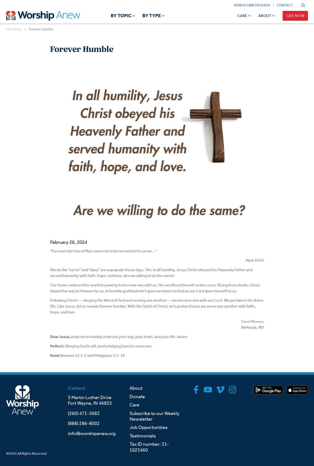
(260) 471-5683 (84, 413)
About (264, 16)
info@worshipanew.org (92, 433)
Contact (285, 5)
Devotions (14, 29)
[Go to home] (51, 16)
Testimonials (143, 436)
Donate (137, 396)
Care (242, 16)
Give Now (295, 16)
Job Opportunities (148, 427)
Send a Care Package (252, 5)
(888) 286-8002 (84, 423)
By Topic (121, 16)
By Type (151, 16)
